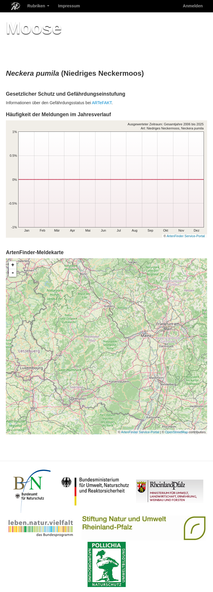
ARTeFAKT (102, 102)
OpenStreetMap (176, 432)
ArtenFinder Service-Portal (186, 236)
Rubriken (38, 6)
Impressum (69, 6)
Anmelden (193, 6)
